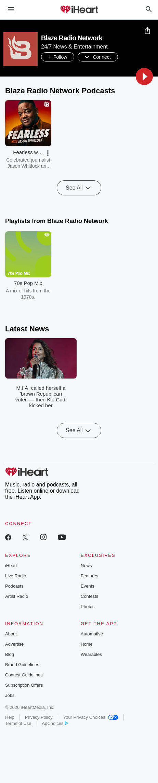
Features (89, 575)
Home (87, 644)
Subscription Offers (24, 685)
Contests (89, 596)
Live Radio (15, 575)
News (86, 565)
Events (87, 586)
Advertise (14, 644)
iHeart (11, 565)
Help (9, 717)
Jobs (9, 695)
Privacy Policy (39, 717)
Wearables (91, 654)
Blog (9, 654)
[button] (144, 76)
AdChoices (55, 723)
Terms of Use (18, 723)
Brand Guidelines (22, 664)
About (11, 633)
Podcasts (14, 586)
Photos (87, 606)
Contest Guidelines (24, 674)
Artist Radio (16, 596)
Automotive (92, 633)
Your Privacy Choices (90, 717)
